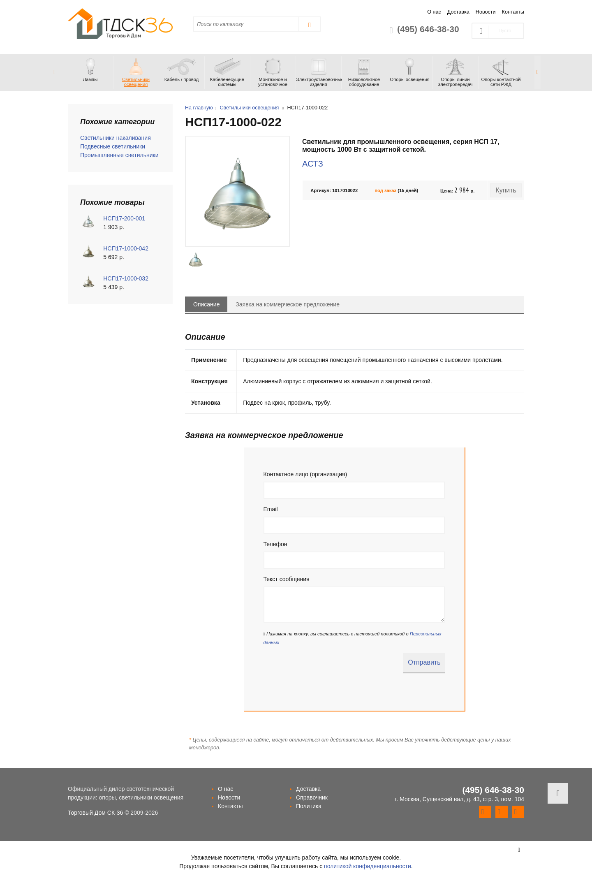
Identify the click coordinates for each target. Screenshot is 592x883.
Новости (486, 12)
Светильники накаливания (115, 137)
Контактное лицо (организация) (305, 474)
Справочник (312, 797)
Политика (308, 806)
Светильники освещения (249, 108)
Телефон (275, 544)
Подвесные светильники (112, 146)
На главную (199, 108)
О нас (434, 12)
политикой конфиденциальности (367, 866)
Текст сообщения (287, 579)
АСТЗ (312, 163)
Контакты (513, 12)
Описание (206, 304)
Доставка (458, 12)
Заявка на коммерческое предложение (288, 304)
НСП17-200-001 (124, 218)
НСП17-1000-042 (125, 248)
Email (271, 509)
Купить (505, 190)
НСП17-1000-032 (125, 278)
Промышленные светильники (119, 155)
